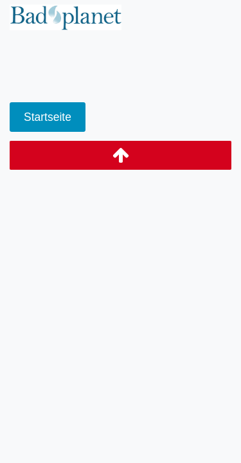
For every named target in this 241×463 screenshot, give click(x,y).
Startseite (47, 117)
